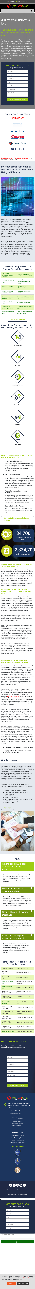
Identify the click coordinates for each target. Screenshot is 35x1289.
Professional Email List (17, 1125)
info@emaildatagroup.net (15, 1113)
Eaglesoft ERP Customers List (6, 1022)
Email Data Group (6, 158)
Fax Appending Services (17, 1140)
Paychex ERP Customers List (6, 1017)
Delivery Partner (24, 1190)
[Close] (0, 1199)
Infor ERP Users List (22, 968)
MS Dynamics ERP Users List (7, 1007)
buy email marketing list (13, 696)
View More (8, 808)
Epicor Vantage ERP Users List (7, 1012)
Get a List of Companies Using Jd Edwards (16, 519)
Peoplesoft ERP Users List (23, 972)
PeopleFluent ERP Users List (24, 987)
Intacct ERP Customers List (24, 1017)
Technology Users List (21, 158)
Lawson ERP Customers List (25, 1007)
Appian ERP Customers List (6, 992)
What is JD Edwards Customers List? (17, 890)
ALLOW (11, 1283)
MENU (3, 11)
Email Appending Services (17, 1135)
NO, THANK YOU (23, 1283)
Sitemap (9, 1190)
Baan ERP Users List (7, 968)
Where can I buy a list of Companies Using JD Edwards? (17, 866)
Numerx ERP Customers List (24, 1022)
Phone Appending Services (17, 1138)
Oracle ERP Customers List (24, 1031)
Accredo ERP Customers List (6, 997)
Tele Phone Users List (17, 1128)
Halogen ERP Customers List (6, 1027)
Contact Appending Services (17, 1142)
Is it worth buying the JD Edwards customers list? (17, 937)
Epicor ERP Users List (22, 977)
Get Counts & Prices (17, 320)
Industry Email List (17, 1121)
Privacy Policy (15, 1190)
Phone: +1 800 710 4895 (14, 1110)
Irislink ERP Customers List (23, 997)
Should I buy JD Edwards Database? (17, 913)
